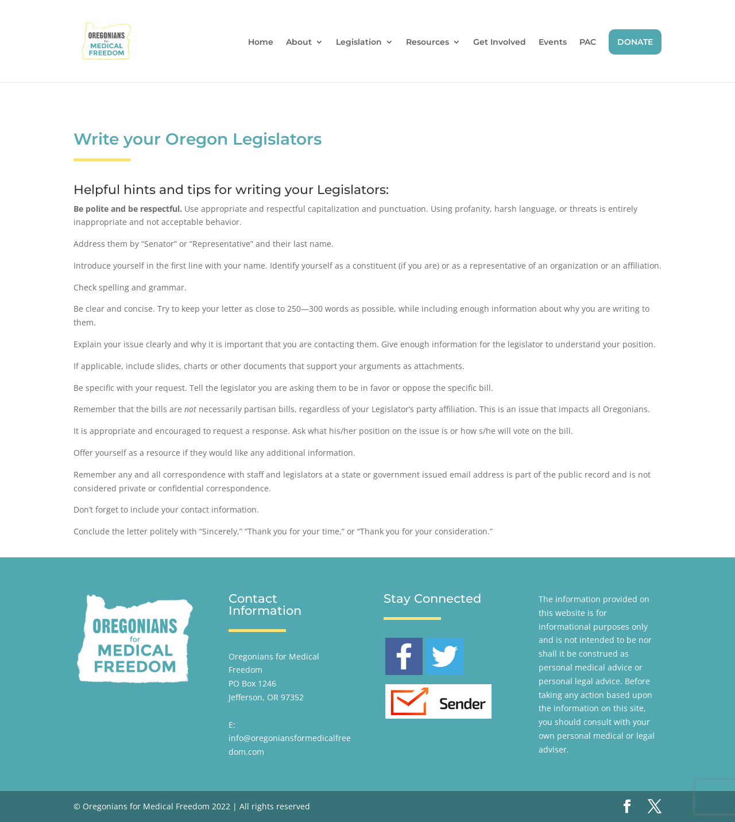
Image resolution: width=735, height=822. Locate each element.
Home (260, 42)
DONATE (635, 42)
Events (553, 42)
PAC (587, 42)
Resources (427, 42)
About (299, 42)
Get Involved (499, 42)
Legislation (359, 42)
